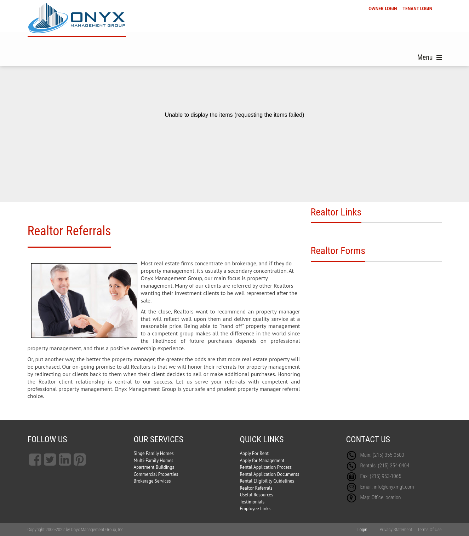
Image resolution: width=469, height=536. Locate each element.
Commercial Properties (156, 474)
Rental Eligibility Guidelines (267, 481)
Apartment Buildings (154, 467)
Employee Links (255, 509)
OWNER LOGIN (382, 9)
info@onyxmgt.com (394, 487)
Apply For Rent (254, 453)
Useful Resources (256, 495)
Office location (386, 497)
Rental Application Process (266, 467)
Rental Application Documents (269, 474)
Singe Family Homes (154, 453)
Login (362, 529)
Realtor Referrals (256, 488)
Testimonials (252, 502)
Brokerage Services (152, 481)
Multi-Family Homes (153, 460)
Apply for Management (262, 460)
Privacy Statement (395, 529)
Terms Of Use (429, 529)
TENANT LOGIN (418, 9)
